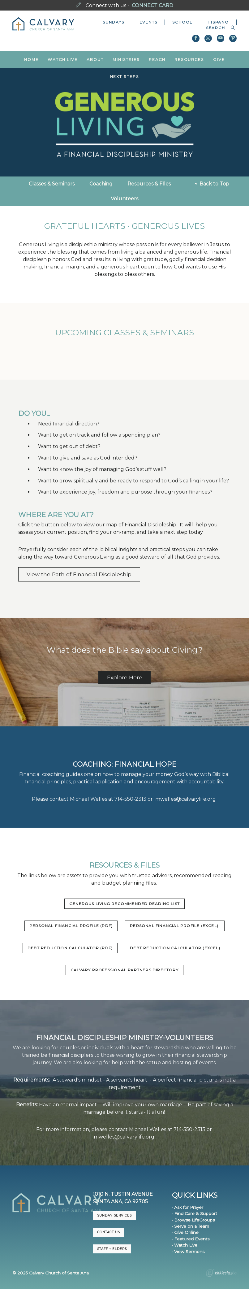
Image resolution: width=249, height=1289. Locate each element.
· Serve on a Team (190, 1226)
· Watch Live (184, 1245)
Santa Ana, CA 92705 (120, 1201)
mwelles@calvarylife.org (185, 799)
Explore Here (124, 677)
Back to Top (212, 184)
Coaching (101, 184)
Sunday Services (114, 1215)
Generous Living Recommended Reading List (124, 903)
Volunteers (124, 199)
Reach (157, 59)
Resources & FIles (149, 184)
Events (148, 22)
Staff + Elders (112, 1249)
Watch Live (63, 59)
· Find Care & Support (194, 1213)
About (95, 59)
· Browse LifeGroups (193, 1219)
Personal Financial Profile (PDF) (71, 925)
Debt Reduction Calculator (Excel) (175, 948)
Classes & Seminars (52, 184)
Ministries (126, 59)
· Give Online (185, 1232)
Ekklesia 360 (221, 1273)
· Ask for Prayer (187, 1207)
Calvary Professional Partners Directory (124, 970)
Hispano (218, 22)
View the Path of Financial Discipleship (79, 574)
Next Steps (124, 76)
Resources (189, 59)
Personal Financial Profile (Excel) (175, 925)
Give (219, 59)
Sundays (113, 22)
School (182, 22)
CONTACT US (108, 1232)
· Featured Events (190, 1238)
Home (31, 59)
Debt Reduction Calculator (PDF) (70, 948)
